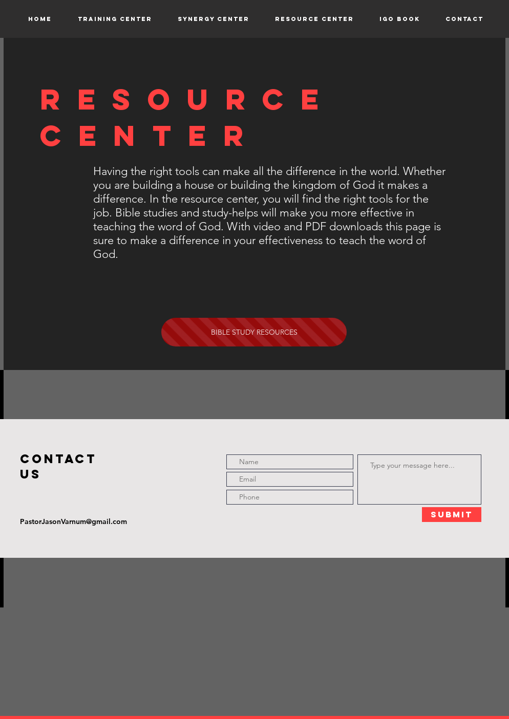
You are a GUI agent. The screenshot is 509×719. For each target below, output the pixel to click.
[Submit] (451, 514)
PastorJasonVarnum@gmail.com (73, 521)
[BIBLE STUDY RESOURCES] (254, 332)
